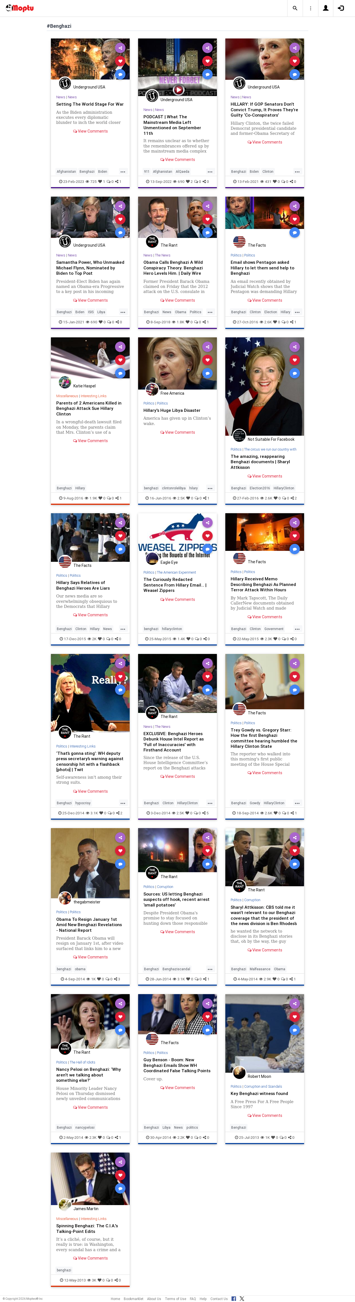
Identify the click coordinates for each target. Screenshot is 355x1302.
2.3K (266, 637)
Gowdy (255, 802)
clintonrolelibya (174, 487)
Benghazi (87, 171)
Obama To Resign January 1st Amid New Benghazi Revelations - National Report (89, 923)
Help (203, 1299)
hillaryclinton (172, 628)
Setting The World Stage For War (86, 106)
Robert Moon (259, 1075)
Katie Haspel (84, 385)
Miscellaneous (67, 395)
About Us (154, 1299)
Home (115, 1299)
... (122, 171)
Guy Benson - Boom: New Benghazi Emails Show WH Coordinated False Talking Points (170, 1066)
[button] (295, 8)
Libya (101, 312)
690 (179, 181)
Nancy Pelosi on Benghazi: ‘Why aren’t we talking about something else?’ (89, 1073)
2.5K (179, 497)
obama (80, 967)
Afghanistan (66, 171)
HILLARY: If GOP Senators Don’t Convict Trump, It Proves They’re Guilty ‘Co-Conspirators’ (264, 109)
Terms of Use (175, 1299)
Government (274, 628)
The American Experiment (177, 571)
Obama (180, 312)
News (60, 97)
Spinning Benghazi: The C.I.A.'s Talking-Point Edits (87, 1227)
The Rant (169, 245)
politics (192, 1126)
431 (265, 181)
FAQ (193, 1299)
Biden (102, 171)
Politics (195, 312)
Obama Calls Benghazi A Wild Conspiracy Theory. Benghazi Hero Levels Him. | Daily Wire (173, 267)
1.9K (91, 497)
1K (91, 977)
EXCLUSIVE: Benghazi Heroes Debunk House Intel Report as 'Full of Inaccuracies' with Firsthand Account (174, 740)
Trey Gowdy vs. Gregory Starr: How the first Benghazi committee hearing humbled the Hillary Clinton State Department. (264, 739)
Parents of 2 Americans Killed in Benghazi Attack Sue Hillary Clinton (89, 408)
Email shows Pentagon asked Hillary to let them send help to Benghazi (263, 267)
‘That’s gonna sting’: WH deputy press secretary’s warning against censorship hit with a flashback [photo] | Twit (89, 760)
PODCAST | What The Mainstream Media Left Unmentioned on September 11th (172, 124)
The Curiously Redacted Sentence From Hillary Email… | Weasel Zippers (175, 584)
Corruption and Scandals (264, 1085)
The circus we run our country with (271, 448)
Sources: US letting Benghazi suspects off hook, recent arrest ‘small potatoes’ (173, 898)
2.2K (179, 1136)
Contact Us (219, 1299)
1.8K (178, 321)
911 (146, 171)
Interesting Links (94, 395)
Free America (172, 393)
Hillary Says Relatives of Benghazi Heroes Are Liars (84, 584)
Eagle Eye (169, 561)
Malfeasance (260, 967)
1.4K (179, 637)
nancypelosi (85, 1126)
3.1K (92, 812)
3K (91, 1278)
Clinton (267, 171)
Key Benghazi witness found (260, 1092)
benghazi (151, 487)
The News (162, 255)
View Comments (90, 136)
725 (91, 181)
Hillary (285, 312)
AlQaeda (182, 171)
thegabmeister (86, 901)
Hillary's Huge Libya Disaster (173, 410)
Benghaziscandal (176, 967)
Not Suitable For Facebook (271, 439)
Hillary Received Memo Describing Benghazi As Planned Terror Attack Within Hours (264, 583)
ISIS (91, 312)
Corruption (165, 885)
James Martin (85, 1207)
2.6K (266, 321)
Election (270, 312)
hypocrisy (83, 802)
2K (91, 637)
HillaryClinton (284, 487)
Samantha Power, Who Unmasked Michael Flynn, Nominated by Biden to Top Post (90, 267)
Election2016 (260, 487)
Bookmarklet (133, 1299)
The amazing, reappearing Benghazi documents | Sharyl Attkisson (261, 461)
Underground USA (89, 87)
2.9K (265, 977)
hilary (193, 487)
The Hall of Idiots (83, 1060)
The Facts (257, 245)
